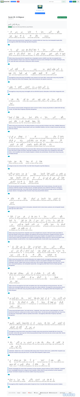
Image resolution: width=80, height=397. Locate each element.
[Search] (54, 2)
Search (63, 1)
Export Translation (62, 17)
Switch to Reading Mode (40, 13)
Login (71, 1)
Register (74, 1)
